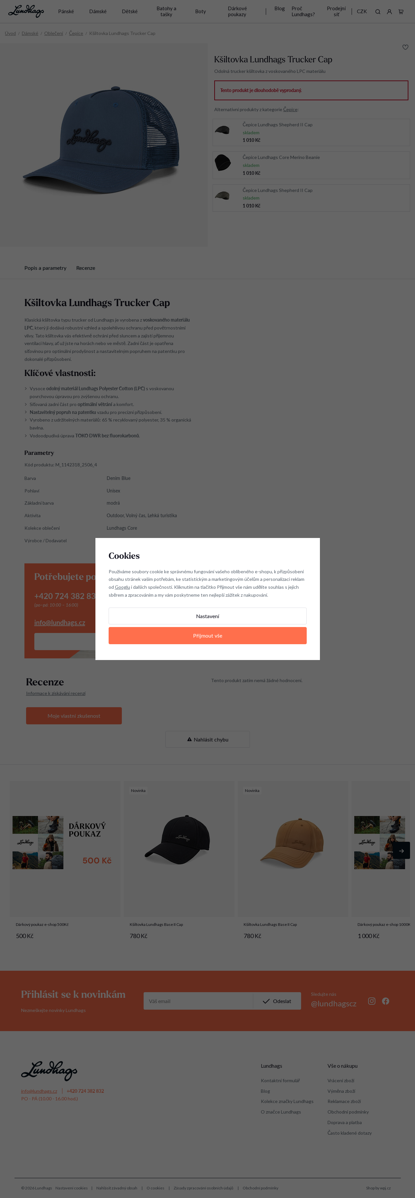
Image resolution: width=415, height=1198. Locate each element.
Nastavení (207, 616)
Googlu (122, 587)
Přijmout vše (207, 635)
